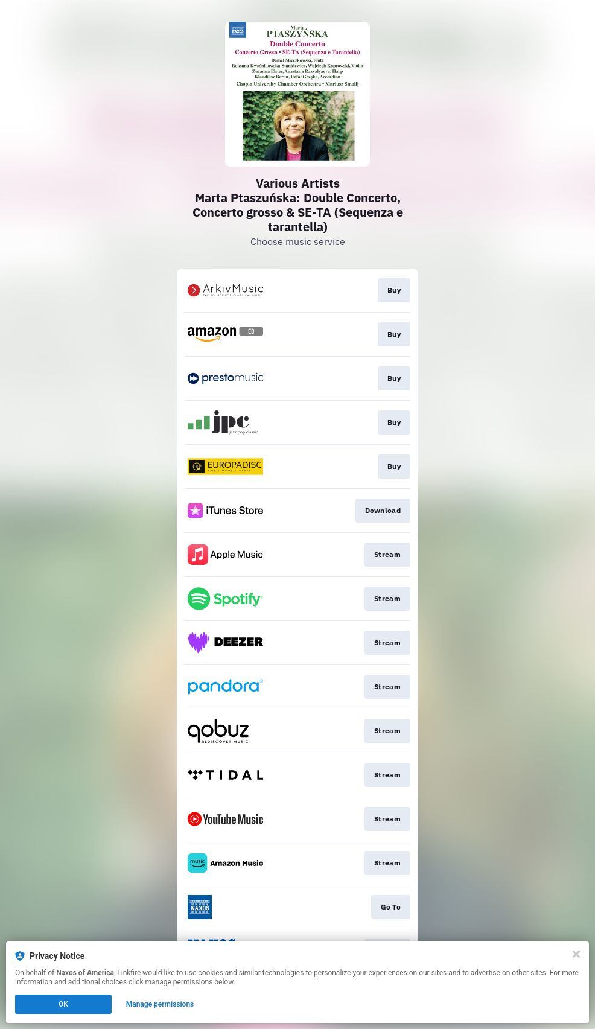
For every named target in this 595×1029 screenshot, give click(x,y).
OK (63, 1004)
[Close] (576, 954)
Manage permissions (160, 1004)
